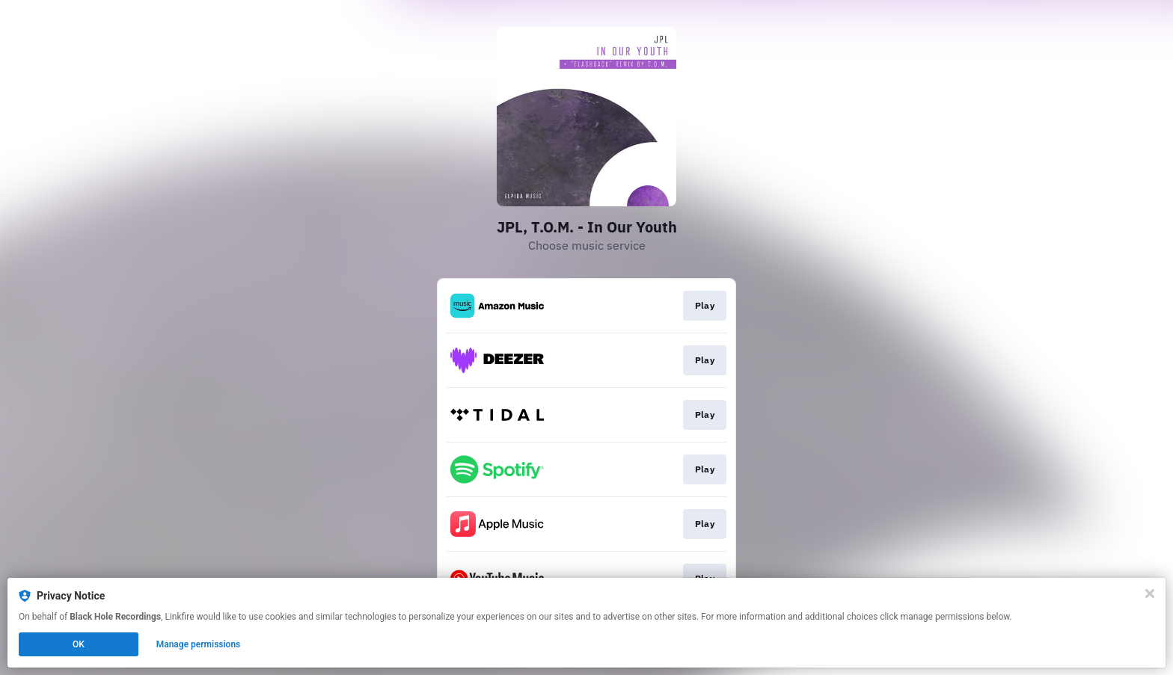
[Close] (1150, 593)
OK (79, 644)
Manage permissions (198, 644)
